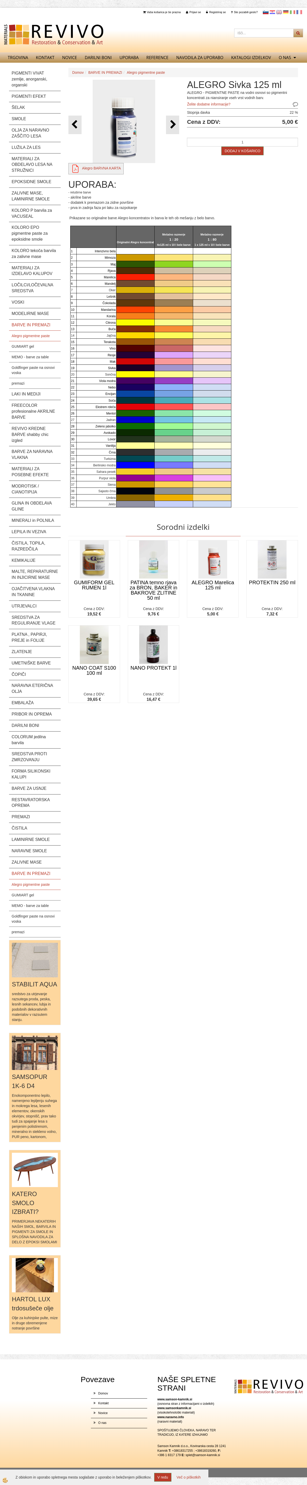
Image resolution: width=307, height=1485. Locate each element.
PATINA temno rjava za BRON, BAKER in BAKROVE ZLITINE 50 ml (153, 590)
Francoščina (299, 12)
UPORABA (129, 57)
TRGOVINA (18, 57)
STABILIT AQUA (34, 984)
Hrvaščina (272, 12)
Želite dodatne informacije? (208, 104)
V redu (163, 1477)
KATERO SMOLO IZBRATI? (25, 1202)
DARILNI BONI (98, 57)
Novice (69, 57)
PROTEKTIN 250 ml (272, 582)
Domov (78, 72)
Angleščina (279, 12)
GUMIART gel (23, 346)
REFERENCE (157, 57)
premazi (18, 383)
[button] (172, 125)
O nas (285, 57)
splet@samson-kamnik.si (203, 1455)
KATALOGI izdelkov (251, 57)
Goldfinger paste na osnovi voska (33, 370)
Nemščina (286, 12)
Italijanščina (292, 12)
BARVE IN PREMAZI (105, 72)
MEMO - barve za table (30, 357)
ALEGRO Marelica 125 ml (213, 585)
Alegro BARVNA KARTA (101, 168)
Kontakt (45, 57)
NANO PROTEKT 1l (153, 668)
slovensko (266, 12)
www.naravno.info (171, 1417)
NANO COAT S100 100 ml (94, 670)
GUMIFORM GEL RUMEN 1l (94, 585)
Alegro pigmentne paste (31, 336)
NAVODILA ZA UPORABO (200, 57)
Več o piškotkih (189, 1477)
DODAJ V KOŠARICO (242, 151)
